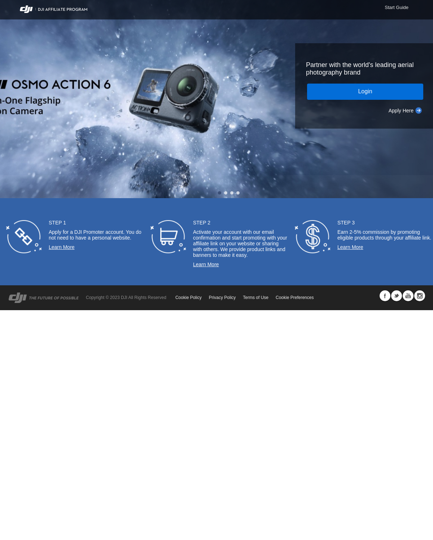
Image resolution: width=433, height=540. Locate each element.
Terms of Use (255, 297)
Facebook (385, 295)
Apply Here (401, 110)
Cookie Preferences (295, 297)
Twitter (396, 295)
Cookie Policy (188, 297)
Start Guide (396, 7)
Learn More (62, 247)
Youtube (408, 295)
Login (365, 91)
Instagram (419, 295)
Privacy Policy (222, 297)
